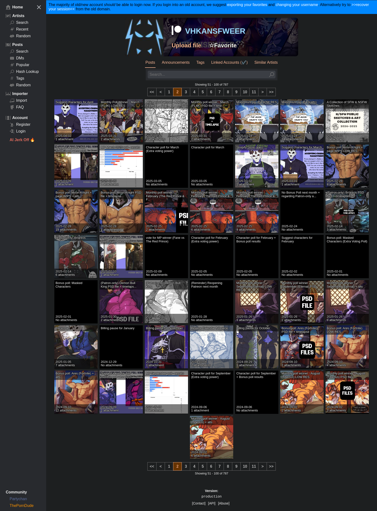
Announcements (176, 62)
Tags (17, 78)
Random (20, 36)
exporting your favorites (247, 5)
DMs (17, 58)
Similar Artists (266, 62)
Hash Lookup (24, 71)
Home (14, 7)
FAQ (17, 107)
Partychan (18, 499)
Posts (150, 62)
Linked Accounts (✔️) (229, 62)
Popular (19, 65)
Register (20, 124)
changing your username (297, 5)
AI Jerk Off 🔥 (22, 140)
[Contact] (199, 503)
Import (18, 100)
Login (17, 131)
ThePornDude (22, 506)
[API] (211, 503)
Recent (19, 29)
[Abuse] (223, 503)
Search (19, 22)
